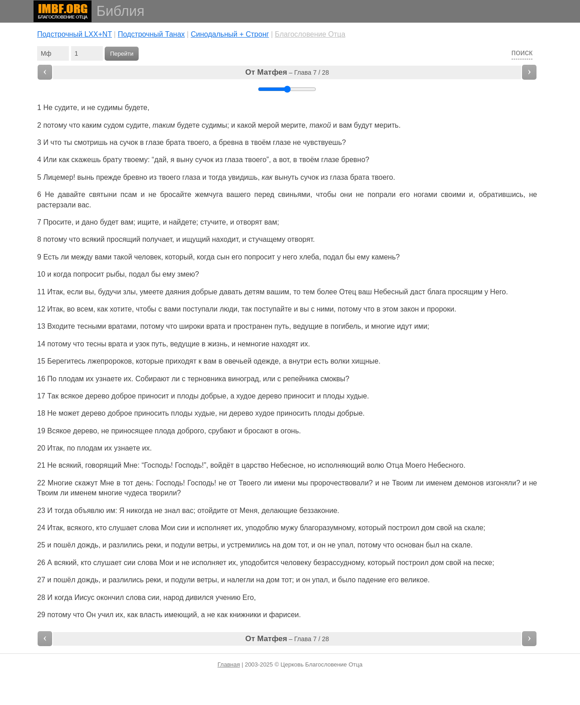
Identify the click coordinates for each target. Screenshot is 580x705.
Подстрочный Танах (151, 34)
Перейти (122, 53)
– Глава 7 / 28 (287, 72)
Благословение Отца (310, 34)
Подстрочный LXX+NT (74, 34)
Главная (229, 664)
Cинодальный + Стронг (230, 34)
